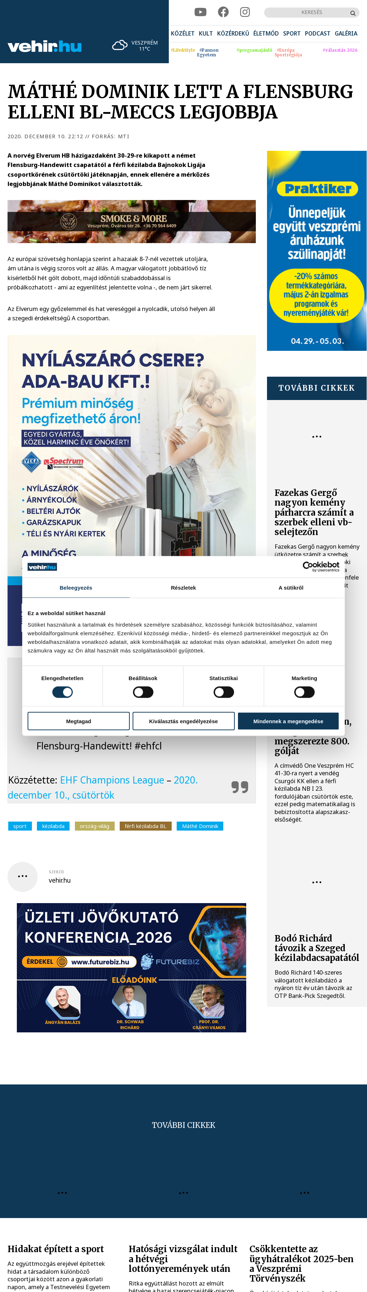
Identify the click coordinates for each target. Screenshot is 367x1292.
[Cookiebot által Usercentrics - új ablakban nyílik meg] (308, 567)
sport (20, 826)
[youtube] (200, 12)
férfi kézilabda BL (145, 826)
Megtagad (78, 721)
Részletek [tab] (183, 588)
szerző (56, 871)
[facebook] (223, 12)
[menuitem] (183, 34)
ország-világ (94, 826)
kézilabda (53, 826)
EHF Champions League (112, 779)
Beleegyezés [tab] (75, 588)
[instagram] (245, 12)
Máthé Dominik (200, 826)
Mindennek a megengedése (288, 721)
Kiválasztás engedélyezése (183, 721)
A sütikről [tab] (291, 588)
